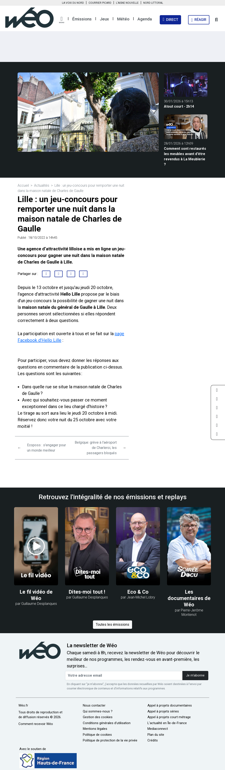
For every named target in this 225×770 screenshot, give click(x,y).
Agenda (145, 19)
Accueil (23, 185)
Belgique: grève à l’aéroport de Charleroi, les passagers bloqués (96, 447)
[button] (61, 20)
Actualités (41, 185)
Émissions (82, 19)
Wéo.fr (23, 705)
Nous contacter (94, 705)
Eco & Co (138, 592)
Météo (123, 19)
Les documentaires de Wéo (189, 598)
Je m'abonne (195, 675)
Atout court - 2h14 (179, 106)
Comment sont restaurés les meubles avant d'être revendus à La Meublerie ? (185, 156)
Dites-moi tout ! (87, 592)
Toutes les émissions (112, 624)
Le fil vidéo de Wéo (36, 595)
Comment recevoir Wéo (35, 724)
